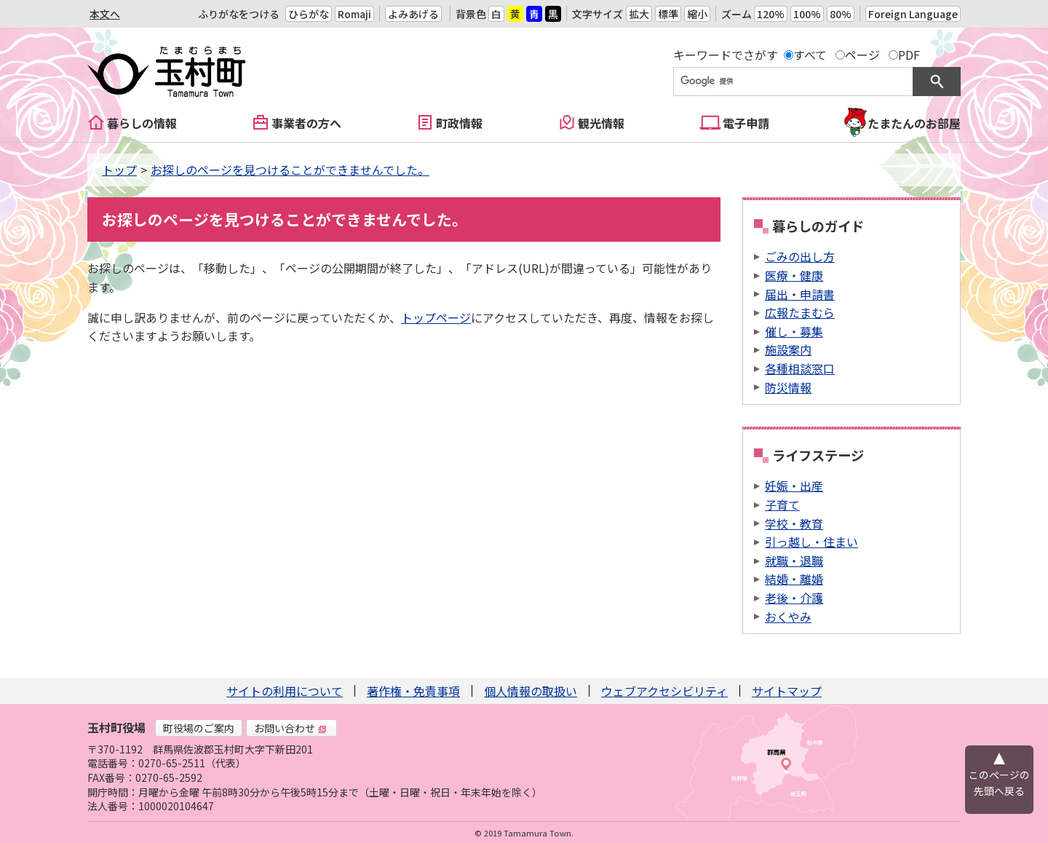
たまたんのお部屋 (914, 123)
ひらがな (308, 14)
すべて (810, 54)
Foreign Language (913, 14)
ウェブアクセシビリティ (664, 691)
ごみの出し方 (800, 256)
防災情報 (788, 387)
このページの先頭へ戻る (999, 782)
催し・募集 (794, 331)
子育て (782, 504)
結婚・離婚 (794, 578)
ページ (862, 54)
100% (807, 14)
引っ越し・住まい (811, 541)
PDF (909, 54)
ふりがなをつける (238, 14)
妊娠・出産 (794, 485)
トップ (119, 169)
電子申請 (746, 123)
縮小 (697, 14)
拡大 (639, 14)
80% (841, 14)
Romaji (354, 14)
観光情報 (601, 123)
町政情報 (459, 123)
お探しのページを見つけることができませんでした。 (290, 169)
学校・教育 (794, 523)
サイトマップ (787, 691)
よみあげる (413, 14)
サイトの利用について (284, 691)
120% (771, 14)
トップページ (436, 317)
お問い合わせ (290, 728)
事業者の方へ (306, 123)
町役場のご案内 (198, 728)
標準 (668, 14)
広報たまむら (800, 312)
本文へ (105, 14)
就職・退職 (794, 560)
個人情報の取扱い (530, 691)
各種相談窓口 (800, 368)
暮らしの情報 (142, 123)
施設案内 (788, 349)
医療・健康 (794, 275)
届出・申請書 (800, 294)
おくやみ (788, 616)
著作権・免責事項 (413, 691)
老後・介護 (794, 597)
